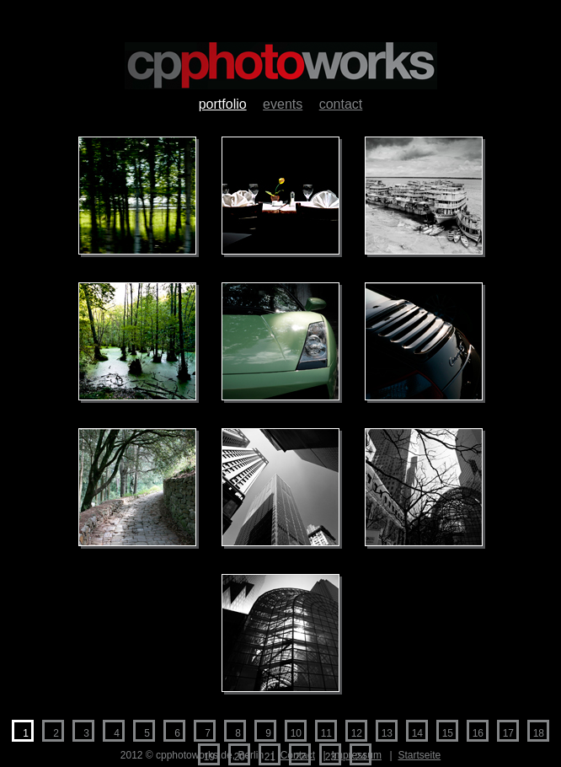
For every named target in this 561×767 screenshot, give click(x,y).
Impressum (357, 755)
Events (282, 104)
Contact (341, 104)
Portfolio (223, 104)
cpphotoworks (281, 65)
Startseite (419, 755)
